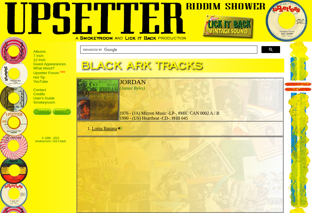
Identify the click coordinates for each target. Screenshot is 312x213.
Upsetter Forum (46, 73)
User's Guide (44, 98)
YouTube (40, 81)
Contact (39, 90)
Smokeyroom (44, 102)
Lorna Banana (104, 128)
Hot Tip (39, 77)
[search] (168, 49)
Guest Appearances (49, 64)
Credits (39, 94)
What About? (43, 68)
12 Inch (39, 60)
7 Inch (38, 56)
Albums (39, 51)
